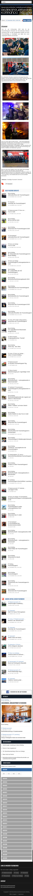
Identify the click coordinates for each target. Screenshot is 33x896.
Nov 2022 (27, 21)
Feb (9, 773)
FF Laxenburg (11, 479)
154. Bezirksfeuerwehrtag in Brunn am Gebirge (14, 751)
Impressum (21, 894)
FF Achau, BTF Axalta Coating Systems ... (18, 319)
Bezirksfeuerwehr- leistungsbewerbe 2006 (19, 532)
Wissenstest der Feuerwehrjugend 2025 (19, 228)
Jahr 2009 (5, 834)
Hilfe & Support (13, 894)
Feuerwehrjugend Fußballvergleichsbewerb (20, 439)
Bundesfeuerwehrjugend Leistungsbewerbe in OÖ (20, 498)
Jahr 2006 (5, 844)
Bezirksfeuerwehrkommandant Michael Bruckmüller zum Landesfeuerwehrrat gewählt (16, 758)
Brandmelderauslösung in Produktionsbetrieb (11, 731)
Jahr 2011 (5, 827)
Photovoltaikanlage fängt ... (15, 671)
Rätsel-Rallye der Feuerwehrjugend (17, 548)
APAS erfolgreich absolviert (15, 646)
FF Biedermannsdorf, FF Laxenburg (10, 734)
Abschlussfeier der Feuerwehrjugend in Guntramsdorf (18, 431)
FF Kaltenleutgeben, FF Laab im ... (16, 454)
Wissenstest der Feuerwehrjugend (17, 321)
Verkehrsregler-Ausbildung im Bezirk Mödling (13, 745)
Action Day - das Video (14, 346)
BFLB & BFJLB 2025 (13, 220)
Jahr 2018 (5, 803)
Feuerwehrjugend (13, 565)
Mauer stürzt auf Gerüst (8, 754)
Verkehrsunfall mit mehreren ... (16, 654)
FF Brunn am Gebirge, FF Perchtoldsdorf (17, 496)
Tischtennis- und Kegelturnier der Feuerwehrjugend (17, 448)
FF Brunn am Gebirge (13, 244)
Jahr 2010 (5, 830)
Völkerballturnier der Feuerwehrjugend (18, 287)
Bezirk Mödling (11, 193)
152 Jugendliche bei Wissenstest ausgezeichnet (17, 330)
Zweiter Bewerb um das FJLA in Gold (18, 414)
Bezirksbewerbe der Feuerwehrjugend (18, 296)
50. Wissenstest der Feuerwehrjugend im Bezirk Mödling (19, 254)
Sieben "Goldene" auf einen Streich (17, 405)
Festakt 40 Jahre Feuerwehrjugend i (18, 464)
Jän (4, 773)
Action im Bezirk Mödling (14, 355)
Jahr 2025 (5, 778)
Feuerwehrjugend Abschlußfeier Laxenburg (20, 481)
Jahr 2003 (5, 854)
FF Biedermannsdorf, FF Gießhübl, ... (17, 488)
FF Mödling (10, 564)
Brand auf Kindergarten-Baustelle (17, 663)
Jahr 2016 (5, 809)
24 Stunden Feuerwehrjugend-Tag (17, 363)
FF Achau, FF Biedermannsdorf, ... (17, 619)
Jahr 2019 (5, 799)
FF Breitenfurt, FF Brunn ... (15, 644)
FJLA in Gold (11, 211)
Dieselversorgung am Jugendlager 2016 (19, 372)
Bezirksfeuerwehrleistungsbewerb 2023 (18, 279)
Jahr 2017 (5, 806)
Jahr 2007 (5, 841)
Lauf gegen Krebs (13, 489)
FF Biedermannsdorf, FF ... (15, 602)
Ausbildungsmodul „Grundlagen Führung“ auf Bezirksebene (13, 703)
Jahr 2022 (5, 789)
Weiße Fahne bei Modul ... (15, 637)
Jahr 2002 (5, 858)
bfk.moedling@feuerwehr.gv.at (8, 887)
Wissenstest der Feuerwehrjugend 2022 (19, 304)
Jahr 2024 (5, 782)
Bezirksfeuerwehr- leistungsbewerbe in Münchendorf (18, 473)
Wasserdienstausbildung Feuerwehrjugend (19, 456)
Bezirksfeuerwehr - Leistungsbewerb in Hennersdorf (18, 541)
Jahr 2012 (5, 823)
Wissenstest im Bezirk (14, 557)
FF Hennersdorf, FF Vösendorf (16, 661)
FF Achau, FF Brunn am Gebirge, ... (16, 353)
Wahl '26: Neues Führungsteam (16, 612)
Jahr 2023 (5, 785)
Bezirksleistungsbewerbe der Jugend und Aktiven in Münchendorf (19, 397)
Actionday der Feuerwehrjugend (16, 203)
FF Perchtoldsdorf (12, 235)
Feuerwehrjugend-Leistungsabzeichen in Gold (19, 263)
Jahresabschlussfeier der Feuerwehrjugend (20, 313)
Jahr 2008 (5, 837)
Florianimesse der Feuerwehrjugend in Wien (18, 583)
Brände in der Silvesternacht (15, 620)
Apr (19, 773)
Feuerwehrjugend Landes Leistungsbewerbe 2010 (15, 507)
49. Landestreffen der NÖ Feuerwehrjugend (15, 271)
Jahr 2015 (5, 813)
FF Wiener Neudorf (12, 336)
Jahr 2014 (5, 816)
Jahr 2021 (5, 792)
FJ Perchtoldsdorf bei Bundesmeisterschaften (14, 524)
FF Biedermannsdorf (13, 362)
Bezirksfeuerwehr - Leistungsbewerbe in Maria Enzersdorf (19, 381)
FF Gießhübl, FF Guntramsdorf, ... (16, 387)
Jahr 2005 (5, 847)
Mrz (14, 773)
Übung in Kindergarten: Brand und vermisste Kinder (13, 737)
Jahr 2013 (5, 820)
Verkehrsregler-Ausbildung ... (16, 603)
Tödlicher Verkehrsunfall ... (15, 680)
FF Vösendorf (9, 183)
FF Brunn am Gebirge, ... (14, 653)
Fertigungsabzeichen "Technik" (16, 338)
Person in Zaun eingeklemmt (9, 748)
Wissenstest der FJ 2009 (15, 515)
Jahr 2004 (5, 851)
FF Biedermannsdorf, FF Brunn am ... (17, 210)
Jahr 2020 (5, 796)
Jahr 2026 (5, 769)
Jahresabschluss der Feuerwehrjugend (18, 195)
